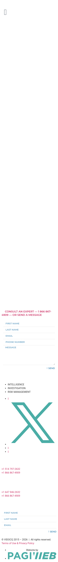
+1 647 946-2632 (11, 492)
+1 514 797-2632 (11, 469)
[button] (29, 313)
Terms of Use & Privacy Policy (18, 543)
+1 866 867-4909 (11, 472)
